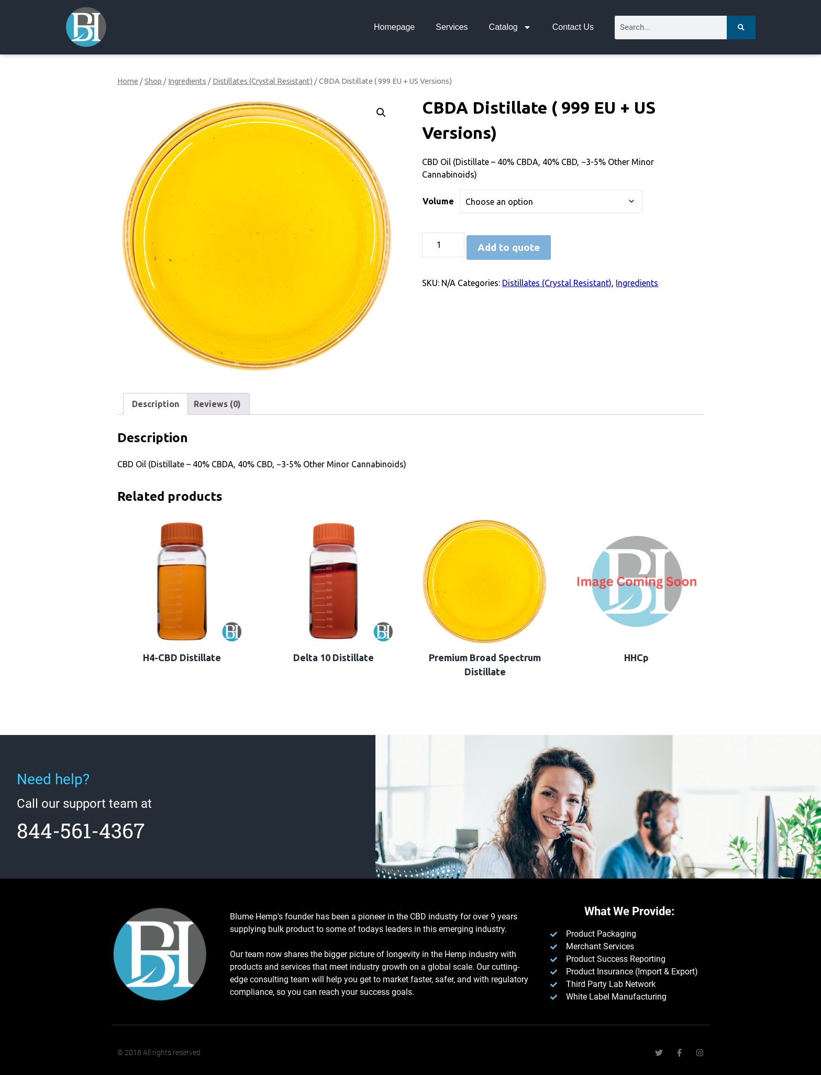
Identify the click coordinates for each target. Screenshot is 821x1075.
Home (127, 80)
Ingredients (187, 80)
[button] (381, 112)
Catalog (510, 27)
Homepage (394, 27)
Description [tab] (155, 404)
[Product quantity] (443, 245)
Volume (438, 201)
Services (452, 27)
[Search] (741, 27)
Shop (153, 80)
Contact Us (573, 27)
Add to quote (509, 247)
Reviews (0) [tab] (217, 404)
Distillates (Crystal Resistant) (263, 80)
